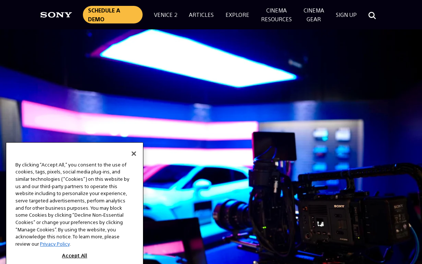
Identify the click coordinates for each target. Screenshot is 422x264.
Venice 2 (165, 14)
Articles (201, 14)
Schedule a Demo (104, 14)
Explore (237, 14)
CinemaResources (276, 14)
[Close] (134, 158)
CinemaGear (314, 14)
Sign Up (346, 14)
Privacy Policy (55, 249)
